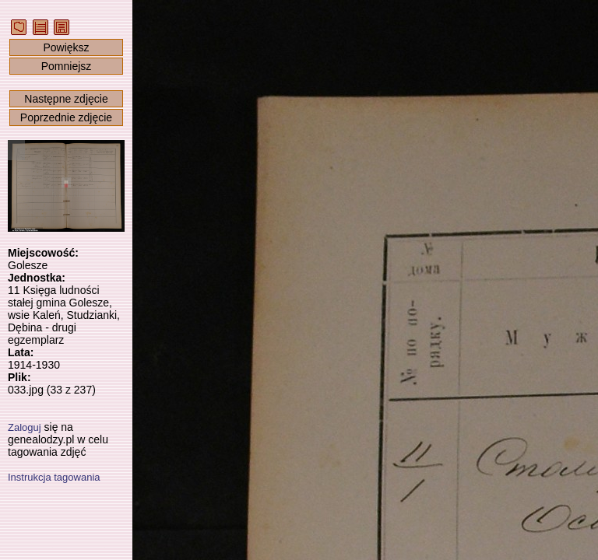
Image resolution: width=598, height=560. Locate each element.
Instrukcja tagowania (54, 477)
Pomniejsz (66, 66)
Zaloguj (24, 427)
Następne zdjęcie (65, 99)
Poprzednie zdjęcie (66, 117)
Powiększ (66, 47)
